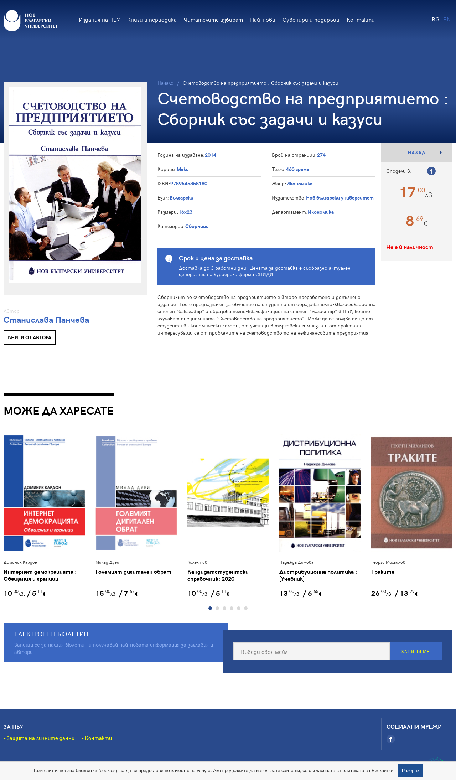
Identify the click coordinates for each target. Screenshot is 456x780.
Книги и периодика (152, 19)
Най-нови (262, 19)
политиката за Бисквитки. (367, 770)
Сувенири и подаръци (311, 19)
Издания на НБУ (99, 19)
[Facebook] (391, 739)
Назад (417, 152)
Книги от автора (29, 337)
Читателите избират (213, 19)
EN (447, 19)
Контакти (361, 19)
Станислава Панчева (46, 319)
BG (436, 19)
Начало (165, 82)
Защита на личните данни (40, 738)
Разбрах (411, 770)
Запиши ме (415, 651)
